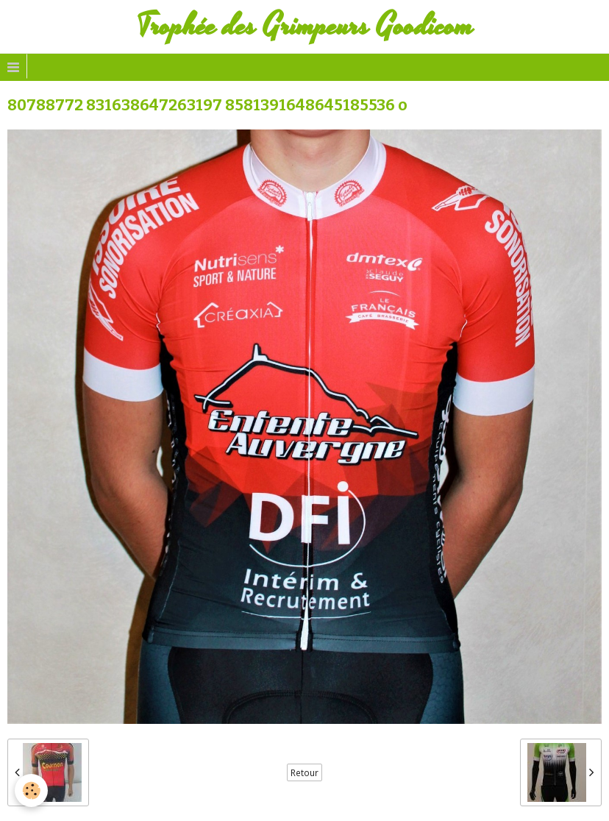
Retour (304, 772)
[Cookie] (31, 790)
